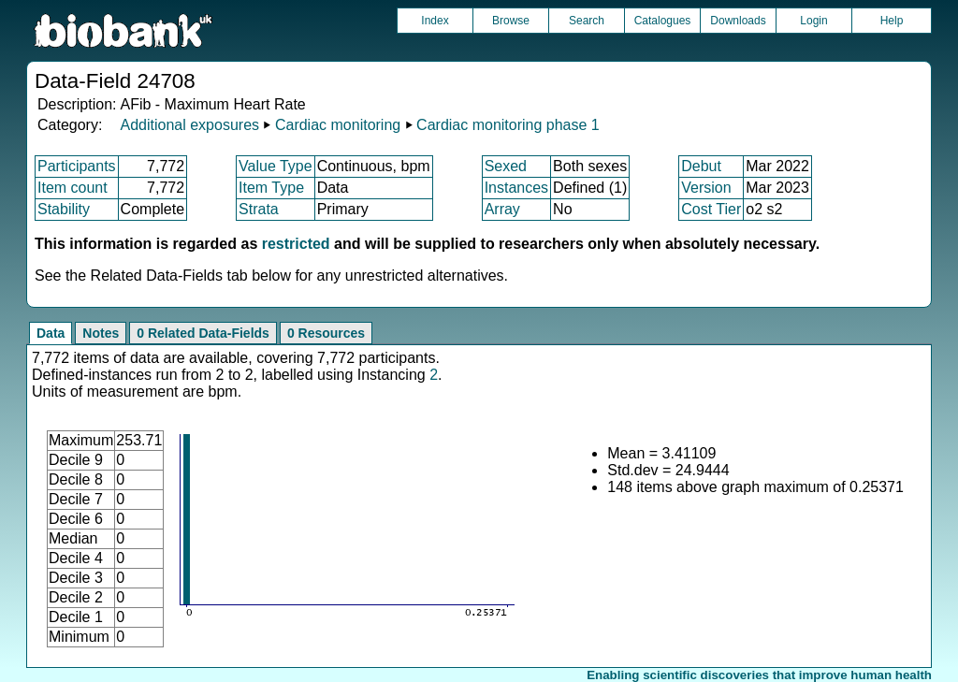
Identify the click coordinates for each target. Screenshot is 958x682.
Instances (516, 188)
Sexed (506, 166)
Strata (259, 209)
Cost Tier (711, 209)
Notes (100, 333)
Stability (63, 209)
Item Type (271, 188)
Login (813, 20)
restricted (296, 244)
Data (50, 333)
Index (434, 20)
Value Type (275, 166)
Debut (701, 166)
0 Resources (326, 333)
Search (586, 20)
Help (892, 20)
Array (502, 209)
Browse (511, 20)
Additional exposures (189, 125)
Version (706, 188)
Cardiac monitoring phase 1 (508, 125)
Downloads (737, 20)
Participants (76, 166)
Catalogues (662, 20)
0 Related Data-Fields (203, 333)
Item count (72, 188)
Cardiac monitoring (337, 125)
